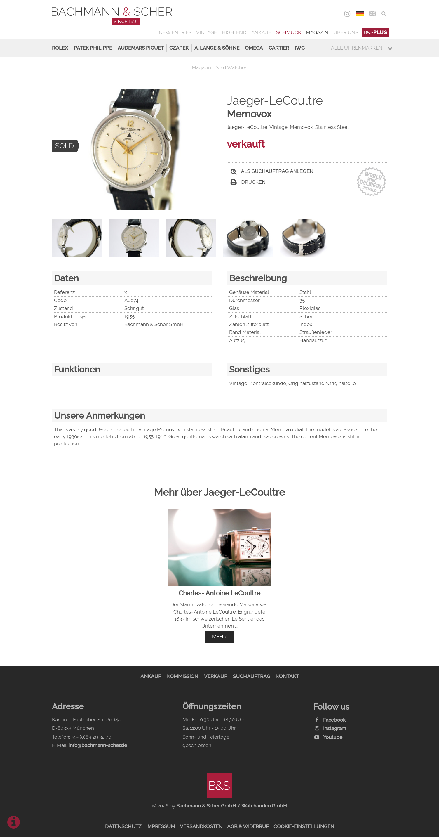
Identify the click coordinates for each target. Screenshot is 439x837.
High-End (234, 32)
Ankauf (261, 32)
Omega (254, 48)
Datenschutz (123, 826)
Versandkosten (201, 826)
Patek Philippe (93, 48)
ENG (372, 13)
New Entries (175, 32)
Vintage (206, 32)
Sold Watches (231, 67)
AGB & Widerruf (248, 826)
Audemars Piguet (141, 48)
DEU (360, 13)
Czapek (179, 48)
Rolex (60, 48)
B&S (375, 32)
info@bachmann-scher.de (98, 745)
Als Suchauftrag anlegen (272, 171)
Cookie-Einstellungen (303, 826)
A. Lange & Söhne (216, 48)
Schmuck (288, 32)
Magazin (317, 32)
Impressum (160, 826)
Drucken (248, 182)
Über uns (345, 32)
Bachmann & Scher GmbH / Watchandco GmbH (231, 806)
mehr (219, 637)
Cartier (279, 48)
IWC (300, 48)
